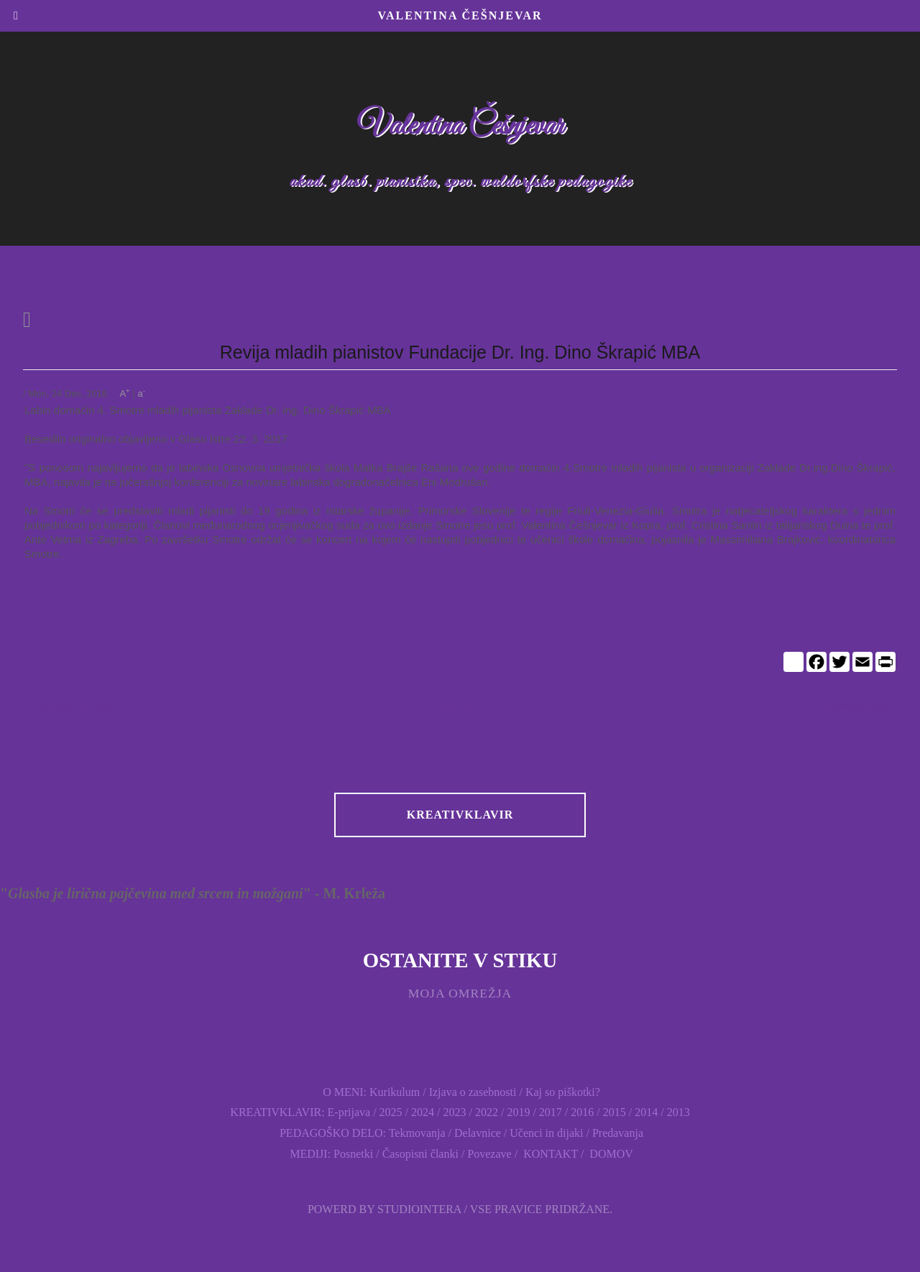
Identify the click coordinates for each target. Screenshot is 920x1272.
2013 (678, 1112)
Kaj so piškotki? (562, 1092)
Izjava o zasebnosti (473, 1092)
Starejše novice (71, 705)
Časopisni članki (420, 1154)
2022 (486, 1112)
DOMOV (609, 1154)
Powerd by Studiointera (384, 1209)
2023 (454, 1112)
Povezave (489, 1154)
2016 (582, 1112)
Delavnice (477, 1133)
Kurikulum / (397, 1092)
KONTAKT (549, 1154)
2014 (646, 1112)
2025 (391, 1112)
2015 (614, 1112)
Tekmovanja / (421, 1133)
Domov (460, 705)
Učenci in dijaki (546, 1133)
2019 (518, 1112)
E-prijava (349, 1112)
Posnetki (353, 1154)
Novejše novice (849, 705)
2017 (549, 1112)
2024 (422, 1112)
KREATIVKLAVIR (460, 814)
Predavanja (617, 1133)
